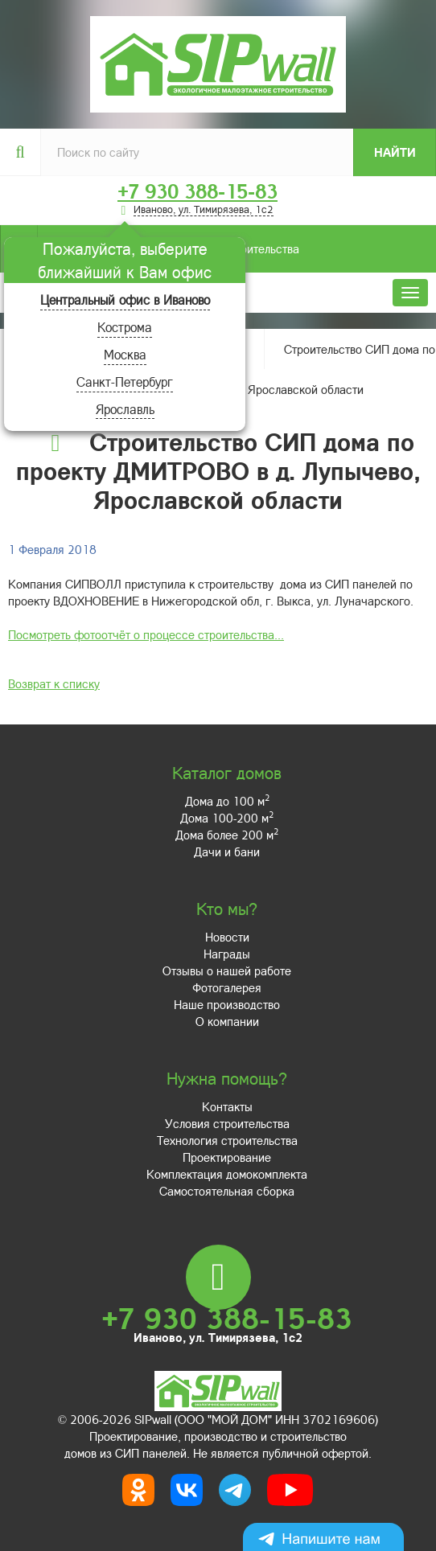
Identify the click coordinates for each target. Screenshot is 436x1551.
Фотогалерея (226, 987)
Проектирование (227, 1157)
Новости (227, 936)
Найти (395, 152)
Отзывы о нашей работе (226, 970)
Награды (227, 953)
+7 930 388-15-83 (197, 191)
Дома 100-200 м (227, 817)
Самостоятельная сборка (226, 1191)
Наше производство (227, 1004)
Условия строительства (227, 1123)
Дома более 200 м (226, 834)
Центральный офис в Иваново (125, 299)
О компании (227, 1021)
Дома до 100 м (227, 801)
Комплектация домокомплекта (226, 1174)
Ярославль (125, 408)
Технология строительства (227, 1140)
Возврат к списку (54, 683)
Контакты (227, 1106)
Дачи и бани (227, 851)
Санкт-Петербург (124, 381)
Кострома (124, 326)
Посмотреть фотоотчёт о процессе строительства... (146, 634)
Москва (125, 354)
